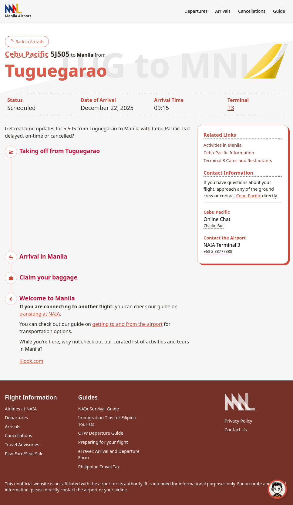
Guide (279, 11)
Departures (195, 11)
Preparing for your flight (103, 442)
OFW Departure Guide (100, 433)
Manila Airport (18, 11)
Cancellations (251, 11)
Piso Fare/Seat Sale (24, 454)
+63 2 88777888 (218, 251)
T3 (230, 108)
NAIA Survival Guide (98, 409)
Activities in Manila (223, 145)
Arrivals (223, 11)
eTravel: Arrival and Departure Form (109, 454)
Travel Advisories (22, 444)
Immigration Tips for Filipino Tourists (107, 421)
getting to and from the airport (127, 324)
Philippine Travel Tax (99, 467)
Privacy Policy (238, 421)
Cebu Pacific (27, 54)
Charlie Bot (214, 225)
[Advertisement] (105, 197)
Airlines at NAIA (21, 409)
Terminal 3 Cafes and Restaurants (238, 160)
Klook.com (31, 361)
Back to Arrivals (27, 41)
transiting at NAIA (39, 313)
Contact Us (236, 430)
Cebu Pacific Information (229, 153)
